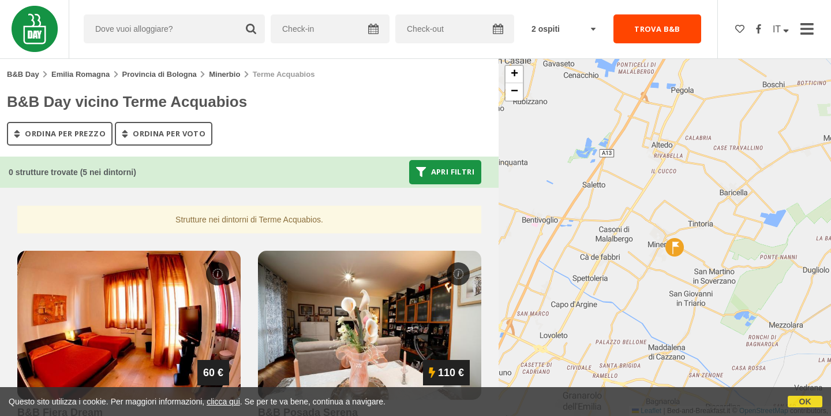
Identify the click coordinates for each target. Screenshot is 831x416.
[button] (674, 247)
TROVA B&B (657, 29)
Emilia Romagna (80, 74)
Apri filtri (445, 172)
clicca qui (223, 401)
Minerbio (224, 74)
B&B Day (23, 74)
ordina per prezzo (60, 133)
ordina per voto (163, 133)
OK (805, 401)
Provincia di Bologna (159, 74)
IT (781, 29)
